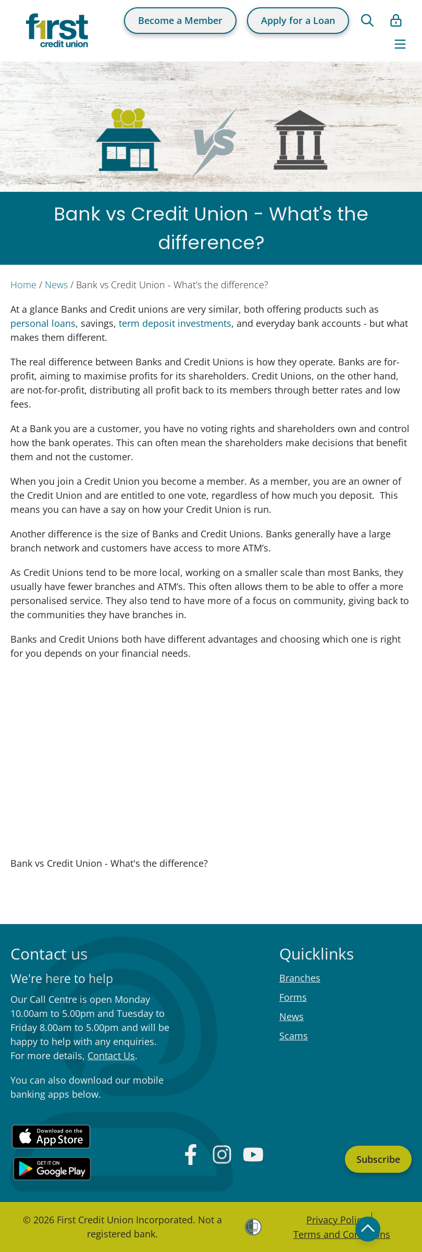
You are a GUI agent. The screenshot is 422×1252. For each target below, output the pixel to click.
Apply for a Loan (298, 20)
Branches (299, 978)
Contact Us (111, 1055)
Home (23, 284)
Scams (293, 1035)
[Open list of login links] (396, 20)
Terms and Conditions (341, 1234)
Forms (293, 997)
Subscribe (378, 1159)
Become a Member (180, 20)
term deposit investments (175, 323)
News (56, 284)
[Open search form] (367, 20)
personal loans (43, 323)
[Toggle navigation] (400, 44)
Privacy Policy (336, 1219)
